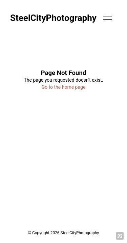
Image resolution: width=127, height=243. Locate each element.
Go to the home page (64, 87)
